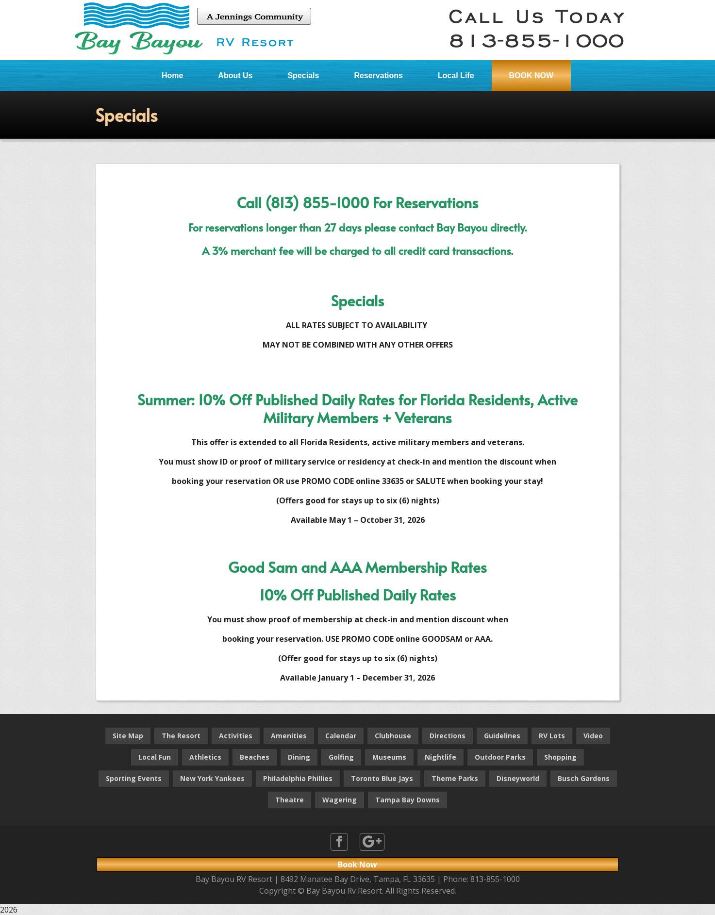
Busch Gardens (584, 778)
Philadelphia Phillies (298, 778)
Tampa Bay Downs (407, 799)
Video (593, 735)
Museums (389, 757)
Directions (448, 735)
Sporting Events (134, 778)
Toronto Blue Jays (382, 778)
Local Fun (154, 757)
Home (172, 75)
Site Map (128, 735)
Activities (235, 735)
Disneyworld (518, 778)
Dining (299, 757)
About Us (235, 75)
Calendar (340, 735)
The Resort (181, 735)
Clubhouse (393, 735)
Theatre (289, 799)
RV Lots (552, 735)
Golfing (341, 757)
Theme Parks (455, 778)
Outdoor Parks (500, 757)
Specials (303, 75)
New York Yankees (212, 778)
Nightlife (440, 757)
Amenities (289, 735)
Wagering (339, 799)
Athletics (205, 757)
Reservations (378, 75)
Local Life (456, 75)
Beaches (254, 757)
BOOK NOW (531, 75)
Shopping (560, 757)
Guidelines (502, 735)
